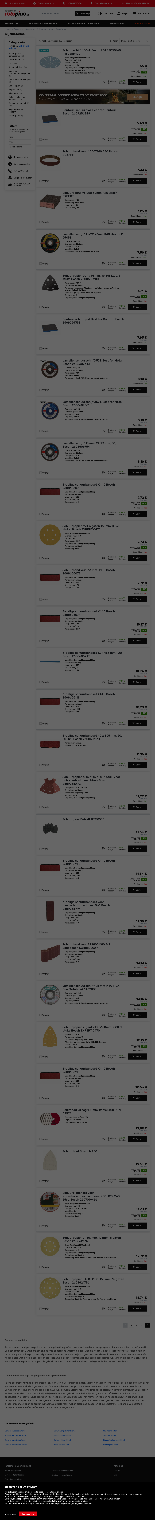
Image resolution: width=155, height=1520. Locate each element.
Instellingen (10, 1514)
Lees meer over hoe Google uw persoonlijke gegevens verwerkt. (64, 1503)
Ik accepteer (28, 1514)
